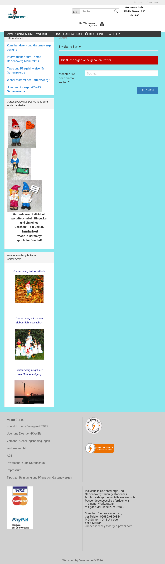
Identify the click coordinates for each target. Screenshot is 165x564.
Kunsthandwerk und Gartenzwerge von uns (29, 47)
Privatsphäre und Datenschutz (26, 463)
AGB (9, 455)
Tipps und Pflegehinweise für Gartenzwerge (25, 70)
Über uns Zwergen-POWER (24, 433)
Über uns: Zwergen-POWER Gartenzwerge (24, 89)
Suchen (147, 90)
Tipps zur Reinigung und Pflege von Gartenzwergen (39, 477)
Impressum (14, 470)
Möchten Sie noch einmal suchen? (67, 78)
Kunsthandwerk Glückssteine (78, 34)
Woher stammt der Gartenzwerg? (28, 80)
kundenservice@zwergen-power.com (108, 526)
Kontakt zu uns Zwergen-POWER (27, 426)
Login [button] (138, 2)
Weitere (115, 34)
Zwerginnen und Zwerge (27, 34)
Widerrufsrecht (16, 448)
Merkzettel (152, 2)
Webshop (68, 560)
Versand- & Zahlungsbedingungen (28, 441)
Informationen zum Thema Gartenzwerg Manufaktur (24, 59)
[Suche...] (76, 11)
